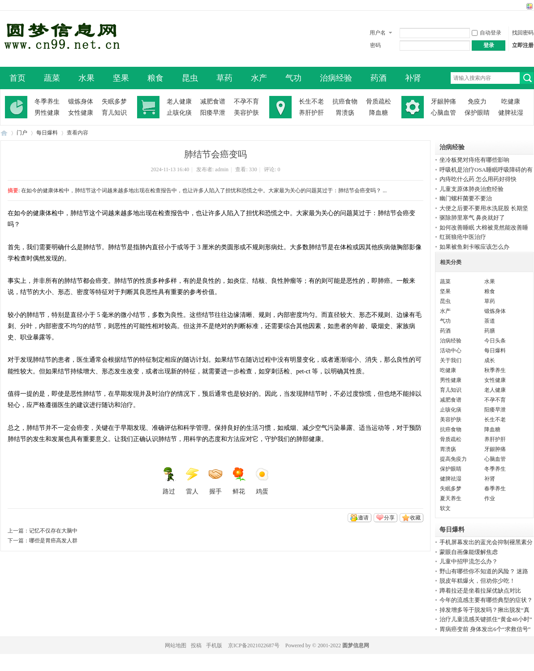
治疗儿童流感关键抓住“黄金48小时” (485, 619)
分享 (389, 518)
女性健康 (80, 112)
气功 (293, 78)
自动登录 (486, 33)
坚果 (121, 78)
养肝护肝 (311, 112)
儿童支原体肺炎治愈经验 (471, 189)
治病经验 (336, 78)
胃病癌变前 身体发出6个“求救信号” (484, 629)
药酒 (378, 78)
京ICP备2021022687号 (254, 645)
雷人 (192, 481)
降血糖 (378, 112)
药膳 (489, 331)
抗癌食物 (344, 101)
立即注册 (523, 45)
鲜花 (239, 481)
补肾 (413, 78)
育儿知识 (114, 112)
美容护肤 (246, 112)
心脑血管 (443, 112)
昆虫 (190, 78)
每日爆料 (47, 133)
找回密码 (523, 33)
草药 (224, 78)
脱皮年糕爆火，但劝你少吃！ (477, 580)
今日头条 (495, 341)
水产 (259, 78)
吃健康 (510, 101)
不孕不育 (246, 101)
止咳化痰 (179, 112)
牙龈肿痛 (443, 101)
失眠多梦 (114, 101)
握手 (215, 481)
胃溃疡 (345, 112)
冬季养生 (47, 101)
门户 (22, 133)
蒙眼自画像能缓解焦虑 (468, 552)
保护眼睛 (477, 112)
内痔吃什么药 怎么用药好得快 (478, 179)
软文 (445, 508)
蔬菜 (52, 78)
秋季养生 (495, 370)
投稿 (196, 645)
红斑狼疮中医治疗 (462, 237)
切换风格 (528, 6)
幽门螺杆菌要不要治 (465, 198)
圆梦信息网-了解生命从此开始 (4, 132)
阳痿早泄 (212, 112)
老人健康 (179, 101)
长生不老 (311, 101)
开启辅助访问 (521, 6)
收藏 (415, 518)
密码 (375, 45)
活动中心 (450, 350)
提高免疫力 (453, 459)
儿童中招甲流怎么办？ (468, 561)
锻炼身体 (80, 101)
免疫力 (477, 101)
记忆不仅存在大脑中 (53, 531)
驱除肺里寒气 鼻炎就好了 (472, 217)
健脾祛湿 (510, 112)
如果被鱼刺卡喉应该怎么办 (474, 246)
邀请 (363, 518)
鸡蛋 (262, 481)
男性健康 (47, 112)
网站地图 (175, 645)
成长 (489, 360)
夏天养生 (450, 498)
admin (221, 169)
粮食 (155, 78)
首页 (17, 78)
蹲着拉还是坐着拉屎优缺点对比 (480, 590)
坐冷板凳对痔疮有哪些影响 (474, 159)
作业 (489, 498)
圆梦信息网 (355, 645)
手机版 (214, 645)
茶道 (489, 321)
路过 (169, 481)
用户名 (378, 33)
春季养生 (495, 488)
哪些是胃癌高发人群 (53, 540)
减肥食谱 (212, 101)
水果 (86, 78)
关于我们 (450, 360)
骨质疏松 (378, 101)
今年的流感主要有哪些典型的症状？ (486, 600)
